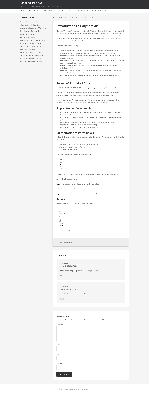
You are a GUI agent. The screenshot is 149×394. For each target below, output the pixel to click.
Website (59, 364)
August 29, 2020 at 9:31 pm (69, 266)
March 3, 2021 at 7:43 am (68, 289)
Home (55, 18)
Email (58, 354)
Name (58, 345)
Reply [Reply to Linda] (62, 275)
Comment (60, 324)
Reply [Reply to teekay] (62, 298)
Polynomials (69, 18)
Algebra (61, 18)
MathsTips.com (31, 3)
